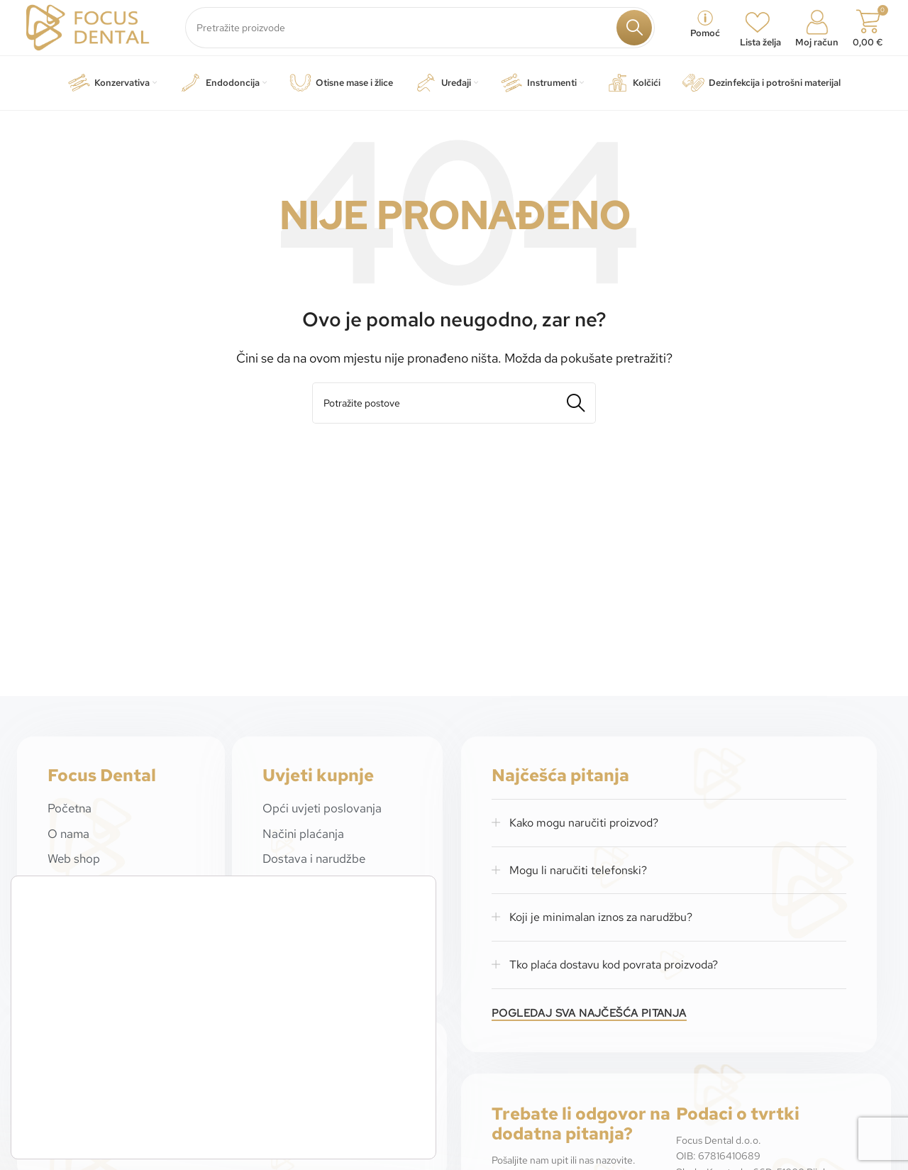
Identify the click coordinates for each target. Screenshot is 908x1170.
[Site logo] (92, 30)
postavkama (223, 1129)
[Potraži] (425, 32)
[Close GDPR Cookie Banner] (423, 1076)
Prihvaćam (366, 1093)
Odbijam (365, 1127)
